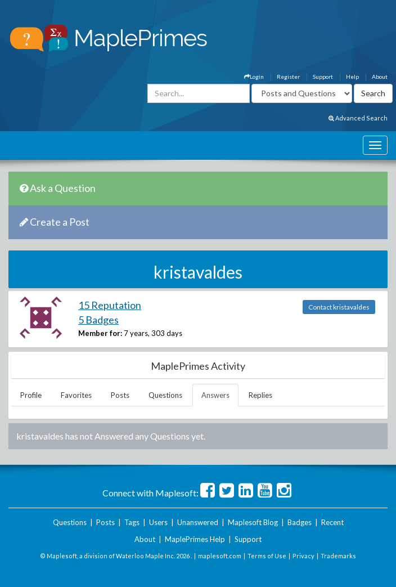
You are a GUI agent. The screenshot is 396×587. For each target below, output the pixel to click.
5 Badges (98, 319)
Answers (215, 395)
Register (288, 76)
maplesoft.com (219, 555)
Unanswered (197, 522)
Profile (31, 395)
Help (352, 76)
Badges (299, 522)
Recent (332, 522)
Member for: (100, 333)
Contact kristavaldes (339, 307)
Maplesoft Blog (253, 522)
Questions (165, 395)
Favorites (76, 395)
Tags (132, 522)
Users (158, 522)
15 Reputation (109, 305)
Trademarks (338, 555)
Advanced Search (358, 118)
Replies (260, 395)
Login (254, 76)
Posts (120, 395)
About (380, 76)
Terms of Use (267, 555)
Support (323, 76)
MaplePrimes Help (195, 539)
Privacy (303, 555)
